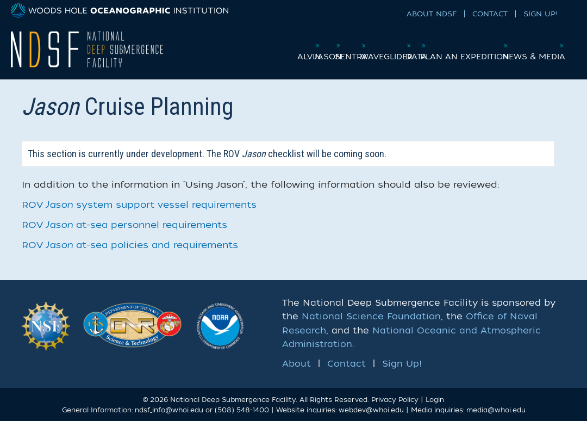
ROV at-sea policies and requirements (130, 257)
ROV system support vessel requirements (139, 217)
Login (435, 411)
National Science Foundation (371, 329)
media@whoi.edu (496, 422)
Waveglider (405, 45)
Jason (309, 45)
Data (454, 45)
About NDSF (432, 13)
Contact (490, 13)
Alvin (271, 45)
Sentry (351, 45)
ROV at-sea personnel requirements (124, 237)
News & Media (531, 68)
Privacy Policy (395, 411)
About (296, 376)
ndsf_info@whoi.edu (169, 422)
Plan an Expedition (519, 45)
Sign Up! (540, 13)
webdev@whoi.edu (371, 422)
